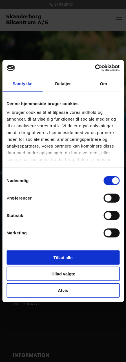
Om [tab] (103, 83)
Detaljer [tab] (63, 83)
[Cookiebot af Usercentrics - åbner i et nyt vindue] (95, 68)
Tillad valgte (63, 274)
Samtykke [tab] (22, 83)
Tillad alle (62, 257)
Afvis (63, 290)
